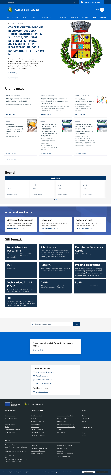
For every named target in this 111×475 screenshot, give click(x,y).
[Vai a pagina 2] (56, 199)
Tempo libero (74, 17)
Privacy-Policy (55, 473)
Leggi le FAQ (34, 445)
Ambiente (34, 419)
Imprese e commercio (63, 419)
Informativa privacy (62, 448)
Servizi (33, 17)
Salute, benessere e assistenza (65, 424)
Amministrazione (12, 17)
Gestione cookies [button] (88, 472)
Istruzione (85, 17)
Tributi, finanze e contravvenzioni (66, 427)
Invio (76, 324)
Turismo (59, 430)
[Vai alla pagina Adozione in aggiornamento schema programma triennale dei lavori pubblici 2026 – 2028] (11, 152)
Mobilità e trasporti (62, 421)
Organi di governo (10, 416)
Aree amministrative (11, 419)
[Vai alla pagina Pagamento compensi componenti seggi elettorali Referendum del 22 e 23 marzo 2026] (47, 113)
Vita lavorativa (61, 432)
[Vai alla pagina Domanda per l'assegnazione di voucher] (81, 114)
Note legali (60, 451)
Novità (25, 17)
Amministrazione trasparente (65, 445)
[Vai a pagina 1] (54, 199)
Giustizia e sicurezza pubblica (65, 416)
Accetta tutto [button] (102, 472)
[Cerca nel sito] (102, 10)
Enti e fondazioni (10, 424)
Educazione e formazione (38, 435)
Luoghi (84, 433)
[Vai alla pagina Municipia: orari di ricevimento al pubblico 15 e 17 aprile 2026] (12, 113)
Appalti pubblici (35, 424)
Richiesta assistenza (37, 454)
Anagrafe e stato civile (37, 421)
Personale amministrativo (12, 430)
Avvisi (84, 421)
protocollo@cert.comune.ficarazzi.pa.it (16, 459)
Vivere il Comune (45, 17)
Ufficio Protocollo (10, 455)
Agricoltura (62, 17)
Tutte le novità (12, 160)
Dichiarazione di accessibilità (65, 454)
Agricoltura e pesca (36, 416)
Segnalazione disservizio (38, 451)
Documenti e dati (10, 432)
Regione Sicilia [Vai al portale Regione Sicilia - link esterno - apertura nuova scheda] (10, 2)
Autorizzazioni (35, 427)
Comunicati (85, 419)
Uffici (6, 421)
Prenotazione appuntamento (39, 448)
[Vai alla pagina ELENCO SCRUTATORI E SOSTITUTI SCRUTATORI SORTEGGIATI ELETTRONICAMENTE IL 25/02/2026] (81, 152)
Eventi (84, 436)
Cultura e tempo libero (37, 432)
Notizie (84, 416)
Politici (7, 427)
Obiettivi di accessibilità (63, 456)
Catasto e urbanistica (37, 430)
